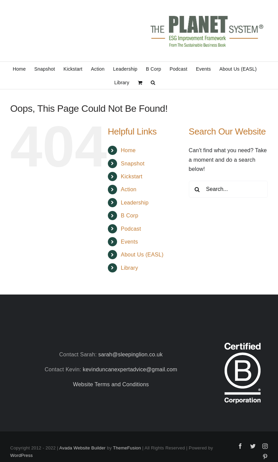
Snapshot (133, 163)
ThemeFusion (127, 447)
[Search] (197, 189)
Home (128, 150)
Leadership (135, 203)
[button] (153, 82)
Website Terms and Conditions (111, 384)
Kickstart (132, 176)
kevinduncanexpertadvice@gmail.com (130, 369)
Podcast (131, 229)
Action (128, 189)
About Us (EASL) (142, 254)
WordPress (21, 455)
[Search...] (228, 189)
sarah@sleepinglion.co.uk (130, 354)
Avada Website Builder (82, 447)
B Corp (129, 215)
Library (129, 268)
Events (129, 242)
